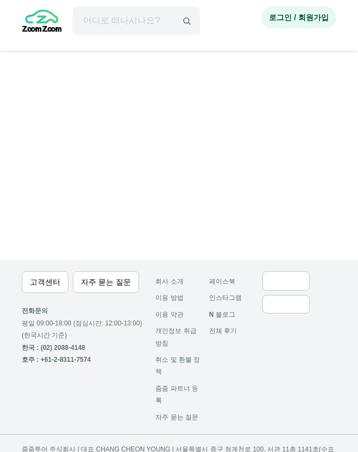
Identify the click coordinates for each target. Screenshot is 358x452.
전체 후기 (223, 331)
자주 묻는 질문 (176, 417)
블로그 (222, 314)
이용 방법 (169, 298)
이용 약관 (169, 314)
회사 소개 (169, 281)
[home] (42, 22)
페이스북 (222, 281)
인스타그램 (225, 298)
